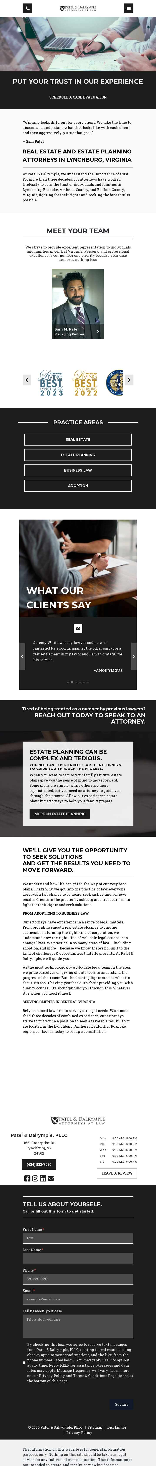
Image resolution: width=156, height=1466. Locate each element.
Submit (121, 1405)
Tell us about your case (42, 1311)
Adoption (78, 495)
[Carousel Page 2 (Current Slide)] (72, 690)
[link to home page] (78, 8)
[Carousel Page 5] (84, 690)
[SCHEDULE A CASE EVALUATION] (78, 97)
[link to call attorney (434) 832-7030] (27, 8)
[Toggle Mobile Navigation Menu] (128, 8)
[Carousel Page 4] (80, 690)
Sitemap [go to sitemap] (95, 1428)
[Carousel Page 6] (88, 690)
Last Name (32, 1250)
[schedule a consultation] (78, 725)
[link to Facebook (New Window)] (27, 1178)
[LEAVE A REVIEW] (117, 1173)
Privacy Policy (79, 1433)
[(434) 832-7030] (39, 1165)
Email (28, 1291)
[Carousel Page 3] (76, 690)
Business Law (78, 479)
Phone (28, 1271)
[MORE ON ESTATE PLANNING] (60, 823)
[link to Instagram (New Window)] (35, 1178)
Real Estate (78, 448)
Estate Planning (78, 464)
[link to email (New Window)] (51, 1178)
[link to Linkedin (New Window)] (43, 1178)
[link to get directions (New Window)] (39, 1149)
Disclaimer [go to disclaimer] (116, 1428)
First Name (32, 1230)
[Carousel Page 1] (68, 690)
